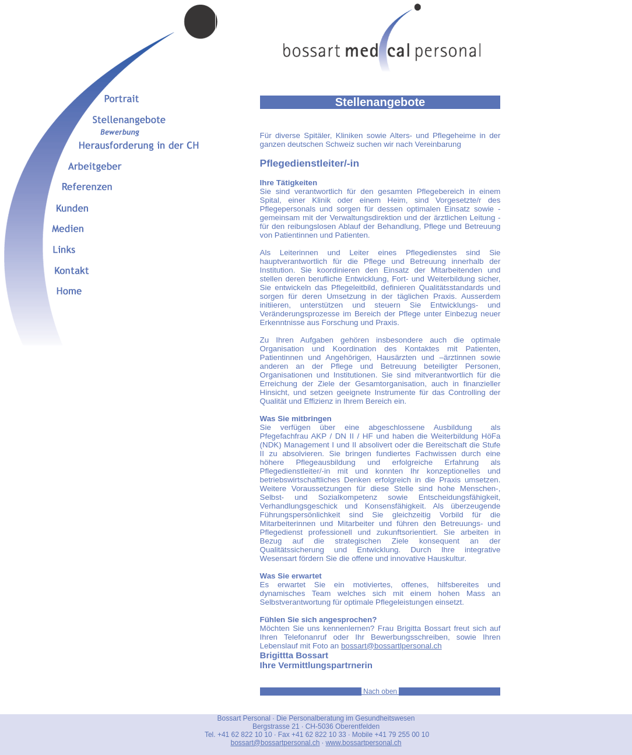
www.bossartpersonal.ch (363, 743)
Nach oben (380, 691)
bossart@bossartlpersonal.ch (391, 645)
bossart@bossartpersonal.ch (274, 743)
